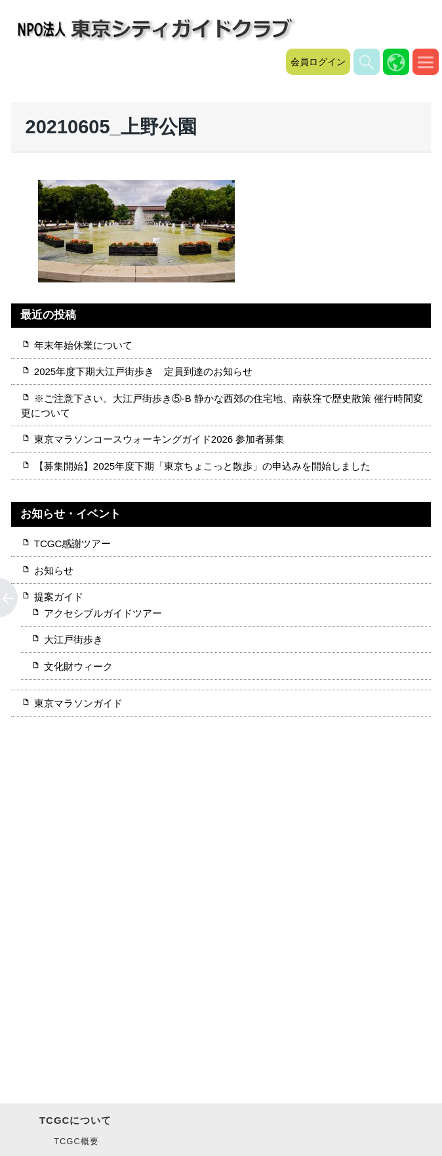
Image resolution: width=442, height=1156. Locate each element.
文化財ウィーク (78, 666)
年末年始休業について (83, 345)
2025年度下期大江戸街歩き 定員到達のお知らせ (143, 371)
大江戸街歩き (73, 639)
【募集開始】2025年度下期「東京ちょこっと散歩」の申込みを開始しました (202, 466)
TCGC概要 (76, 1141)
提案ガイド (58, 596)
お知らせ (53, 570)
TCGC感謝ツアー (72, 543)
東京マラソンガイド (78, 703)
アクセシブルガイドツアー (103, 613)
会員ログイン (318, 61)
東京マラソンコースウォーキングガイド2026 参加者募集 (164, 439)
